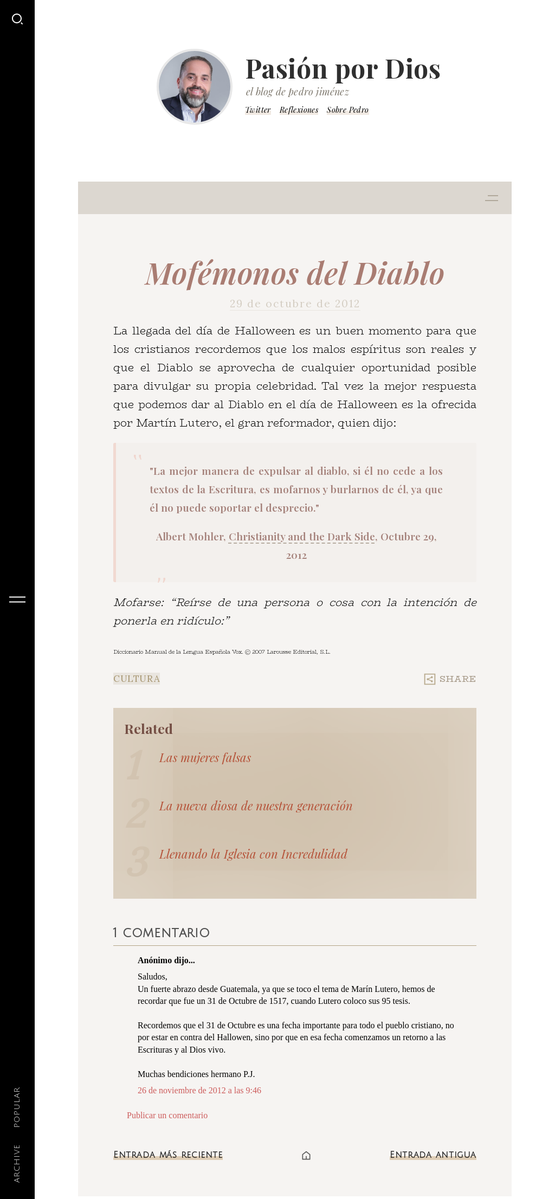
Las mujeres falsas (205, 757)
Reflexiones (299, 110)
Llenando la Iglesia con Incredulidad (253, 854)
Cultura (136, 679)
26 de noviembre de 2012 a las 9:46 (199, 1090)
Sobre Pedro (348, 110)
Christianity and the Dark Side (302, 536)
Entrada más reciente (168, 1155)
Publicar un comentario (167, 1115)
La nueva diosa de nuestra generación (256, 805)
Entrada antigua (433, 1155)
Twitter (258, 110)
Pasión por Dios (343, 67)
